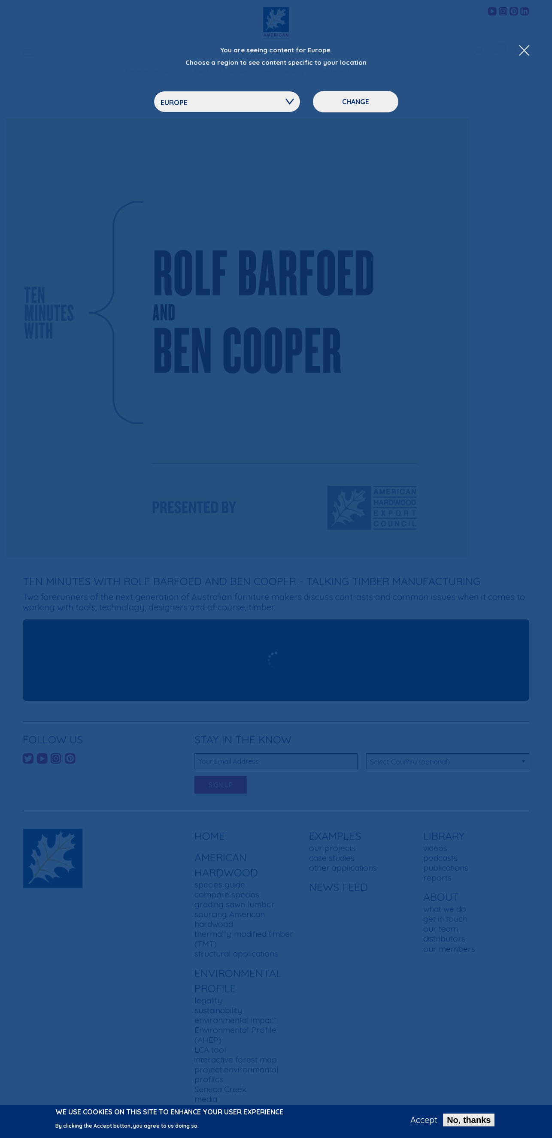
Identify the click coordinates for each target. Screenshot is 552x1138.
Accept (423, 1120)
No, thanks (469, 1120)
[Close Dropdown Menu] (524, 51)
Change (355, 101)
